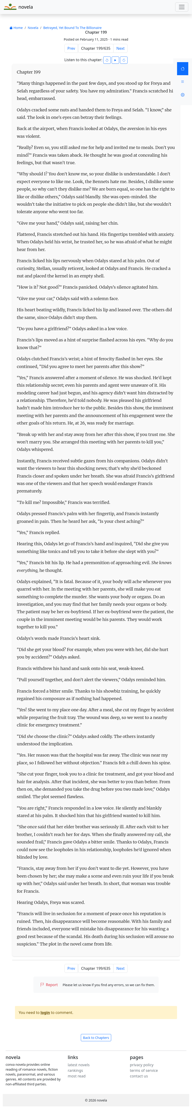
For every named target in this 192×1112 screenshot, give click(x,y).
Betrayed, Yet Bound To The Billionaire (72, 27)
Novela (33, 27)
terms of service (144, 1070)
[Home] (182, 68)
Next (120, 48)
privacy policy (141, 1064)
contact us (139, 1076)
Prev (71, 48)
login (45, 1012)
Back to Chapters (96, 1037)
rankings (75, 1070)
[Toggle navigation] (181, 7)
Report (49, 985)
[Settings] (182, 94)
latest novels (79, 1064)
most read (76, 1076)
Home (16, 27)
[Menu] (182, 81)
